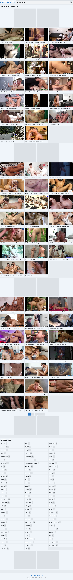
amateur (5, 447)
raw (51, 460)
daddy (4, 496)
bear (3, 473)
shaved (52, 483)
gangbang (5, 548)
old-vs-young (29, 542)
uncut (52, 509)
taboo (52, 493)
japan (28, 470)
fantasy (4, 535)
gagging (4, 542)
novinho (28, 532)
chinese (4, 483)
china (4, 479)
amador (4, 443)
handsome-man (30, 460)
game (3, 545)
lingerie (28, 509)
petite (52, 447)
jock (27, 479)
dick (3, 506)
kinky (27, 486)
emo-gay (4, 512)
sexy (51, 479)
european (4, 519)
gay (27, 443)
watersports (53, 529)
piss (51, 450)
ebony (3, 509)
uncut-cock (53, 512)
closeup (4, 489)
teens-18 (52, 506)
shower (52, 489)
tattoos (52, 499)
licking (28, 506)
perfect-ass (53, 443)
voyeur (52, 525)
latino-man (29, 502)
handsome (29, 456)
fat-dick (4, 539)
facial (3, 525)
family (4, 529)
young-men (53, 545)
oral (27, 548)
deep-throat (5, 499)
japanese (29, 473)
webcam (52, 532)
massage (28, 525)
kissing (28, 489)
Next (43, 414)
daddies (4, 493)
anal (3, 453)
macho (28, 512)
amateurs (4, 450)
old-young (29, 545)
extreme (4, 522)
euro (3, 516)
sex (51, 476)
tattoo (52, 496)
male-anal (29, 519)
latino (28, 499)
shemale (52, 486)
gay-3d (28, 447)
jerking (28, 476)
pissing (52, 453)
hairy (28, 450)
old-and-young (30, 539)
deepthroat (5, 502)
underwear (53, 516)
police (52, 456)
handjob (28, 453)
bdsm (4, 470)
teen (52, 502)
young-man (53, 542)
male (27, 516)
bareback (5, 463)
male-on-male (30, 522)
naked (28, 529)
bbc (3, 466)
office (27, 535)
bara (3, 460)
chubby (4, 486)
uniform (52, 519)
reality (52, 470)
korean (28, 493)
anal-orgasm (5, 456)
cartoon (4, 476)
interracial (29, 466)
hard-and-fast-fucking (32, 463)
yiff (51, 539)
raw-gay (53, 463)
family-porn (5, 532)
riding (52, 473)
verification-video (55, 522)
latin (27, 496)
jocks (27, 483)
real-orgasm (53, 466)
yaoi (51, 535)
